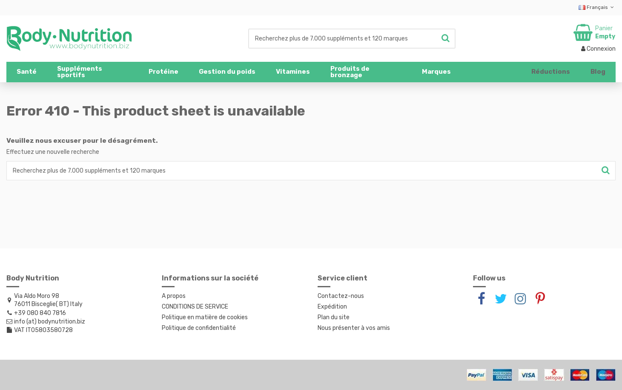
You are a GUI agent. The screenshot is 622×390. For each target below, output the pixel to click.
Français (597, 7)
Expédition (332, 306)
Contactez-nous (341, 296)
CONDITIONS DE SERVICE (195, 306)
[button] (92, 72)
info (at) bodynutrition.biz (49, 321)
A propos (174, 296)
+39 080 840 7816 (40, 313)
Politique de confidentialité (199, 328)
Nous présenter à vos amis (354, 328)
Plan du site (334, 317)
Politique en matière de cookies (205, 317)
